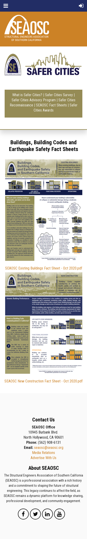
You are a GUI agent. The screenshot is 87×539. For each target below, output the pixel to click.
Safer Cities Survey (59, 95)
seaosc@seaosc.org (48, 447)
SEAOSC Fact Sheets (51, 105)
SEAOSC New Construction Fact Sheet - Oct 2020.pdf (43, 381)
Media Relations (43, 452)
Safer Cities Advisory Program (34, 100)
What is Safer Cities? (27, 95)
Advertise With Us (43, 458)
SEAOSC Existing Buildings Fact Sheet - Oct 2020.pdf (43, 268)
